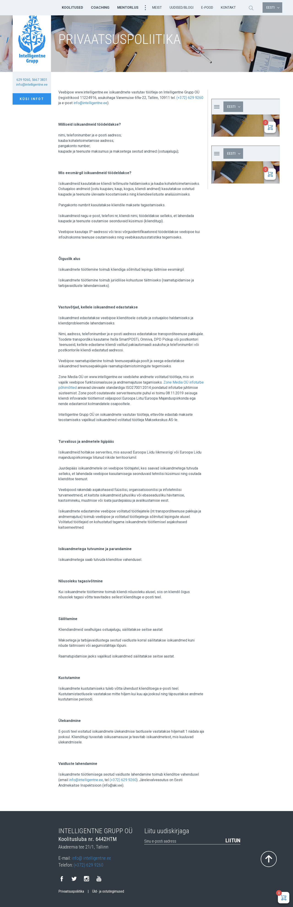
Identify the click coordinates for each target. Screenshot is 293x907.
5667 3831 (39, 80)
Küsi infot (32, 99)
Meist (157, 7)
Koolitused (72, 7)
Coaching (100, 7)
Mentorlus (127, 7)
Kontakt (228, 7)
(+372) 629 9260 (189, 97)
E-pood (207, 7)
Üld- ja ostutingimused (108, 891)
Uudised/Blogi (181, 7)
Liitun (232, 840)
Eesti (272, 7)
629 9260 (23, 80)
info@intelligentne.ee (32, 84)
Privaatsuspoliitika (71, 891)
